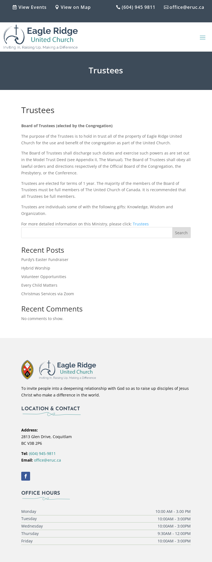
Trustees (141, 224)
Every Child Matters (39, 285)
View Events (32, 7)
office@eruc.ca (186, 7)
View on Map (76, 7)
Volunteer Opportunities (43, 276)
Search (181, 232)
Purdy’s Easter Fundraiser (44, 259)
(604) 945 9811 (138, 7)
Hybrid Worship (35, 268)
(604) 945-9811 (42, 453)
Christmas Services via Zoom (47, 293)
